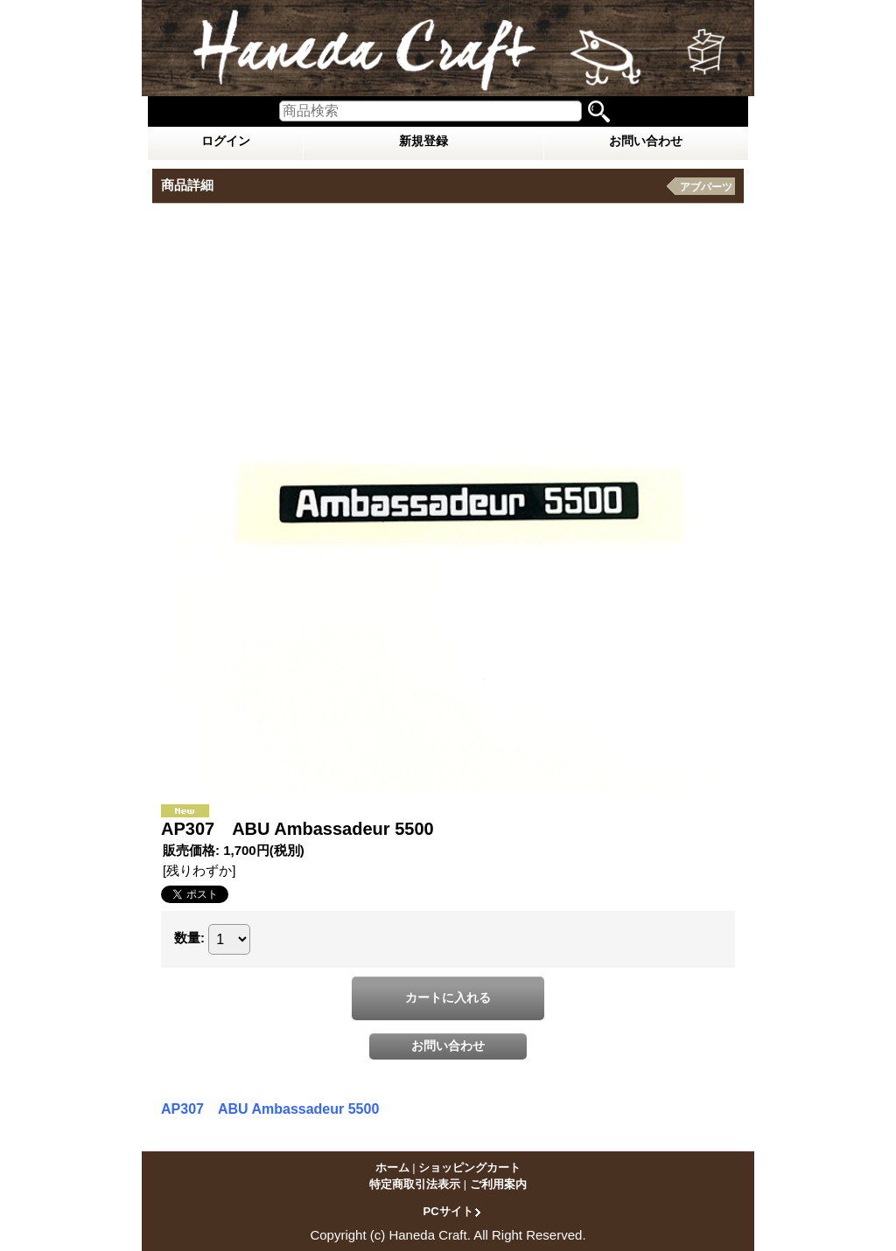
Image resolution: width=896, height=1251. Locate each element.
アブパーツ (706, 187)
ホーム (392, 1167)
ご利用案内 (498, 1184)
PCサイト (447, 1211)
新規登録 (423, 141)
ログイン (225, 141)
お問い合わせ (645, 141)
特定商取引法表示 (414, 1184)
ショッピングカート (469, 1167)
